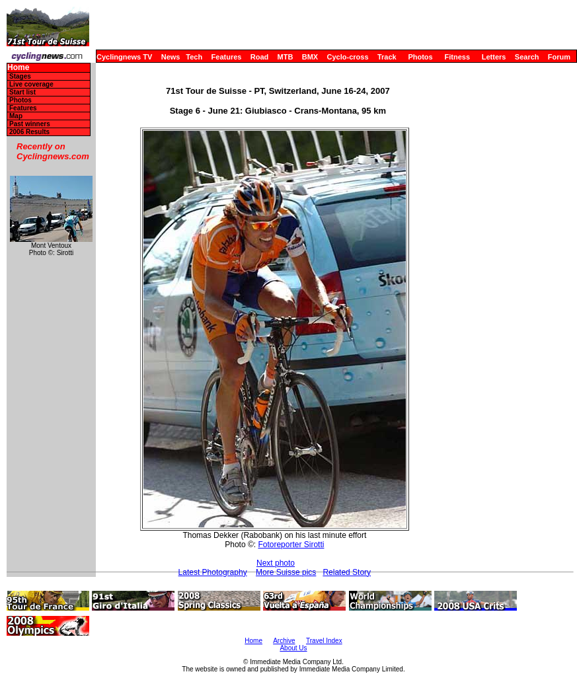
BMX (310, 57)
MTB (285, 57)
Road (259, 57)
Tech (194, 57)
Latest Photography (212, 572)
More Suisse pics (286, 572)
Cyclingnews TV (124, 57)
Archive (284, 640)
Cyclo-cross (348, 57)
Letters (494, 57)
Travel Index (324, 640)
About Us (293, 648)
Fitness (457, 57)
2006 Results (29, 131)
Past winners (29, 124)
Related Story (347, 572)
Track (387, 57)
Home (18, 67)
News (170, 57)
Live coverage (31, 84)
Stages (20, 76)
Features (227, 57)
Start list (22, 92)
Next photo (275, 563)
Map (15, 116)
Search (527, 57)
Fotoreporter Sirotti (291, 544)
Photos (420, 57)
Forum (559, 57)
